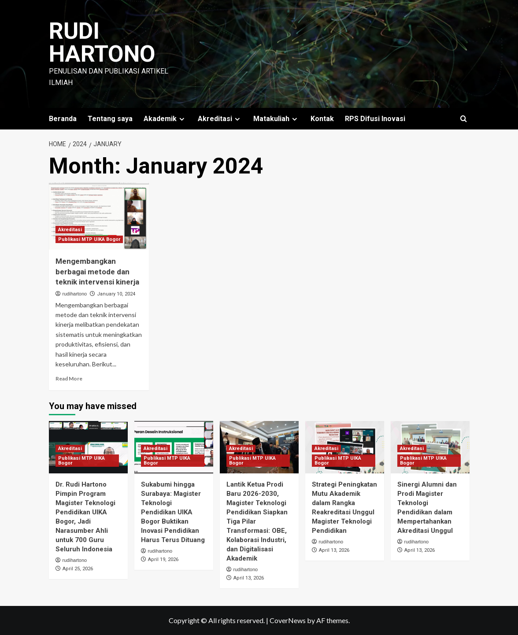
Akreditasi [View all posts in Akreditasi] (70, 230)
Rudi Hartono (102, 42)
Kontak (322, 118)
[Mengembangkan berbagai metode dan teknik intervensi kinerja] (99, 216)
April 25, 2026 (78, 569)
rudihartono (75, 293)
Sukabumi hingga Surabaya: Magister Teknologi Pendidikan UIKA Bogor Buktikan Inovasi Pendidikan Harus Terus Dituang (173, 512)
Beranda (63, 118)
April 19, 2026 (163, 559)
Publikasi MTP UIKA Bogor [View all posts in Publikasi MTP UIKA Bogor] (89, 239)
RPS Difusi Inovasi (375, 118)
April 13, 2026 (248, 578)
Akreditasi (220, 118)
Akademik (165, 118)
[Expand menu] (182, 119)
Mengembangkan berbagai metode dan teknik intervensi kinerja (97, 272)
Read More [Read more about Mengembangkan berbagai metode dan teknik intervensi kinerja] (69, 378)
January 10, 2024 (116, 294)
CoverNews (288, 620)
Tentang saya (110, 118)
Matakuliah (276, 118)
